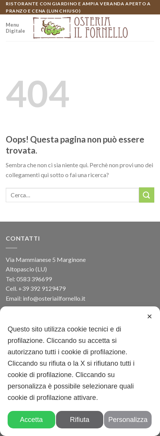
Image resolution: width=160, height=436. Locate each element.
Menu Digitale (15, 28)
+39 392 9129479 (42, 288)
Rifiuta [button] (79, 419)
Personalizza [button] (127, 419)
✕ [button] (149, 316)
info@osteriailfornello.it (54, 298)
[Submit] (146, 194)
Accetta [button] (31, 419)
